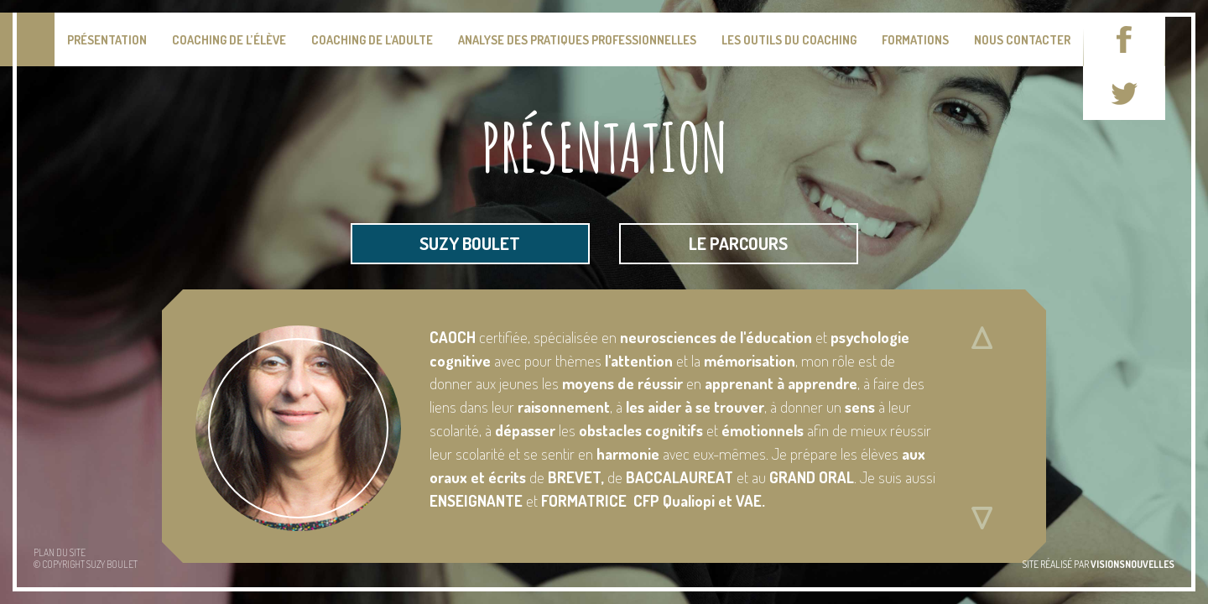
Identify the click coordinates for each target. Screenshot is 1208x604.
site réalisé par (1098, 564)
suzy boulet (469, 243)
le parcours (738, 243)
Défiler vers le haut (981, 338)
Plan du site (60, 552)
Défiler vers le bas (981, 518)
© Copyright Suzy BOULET (86, 564)
